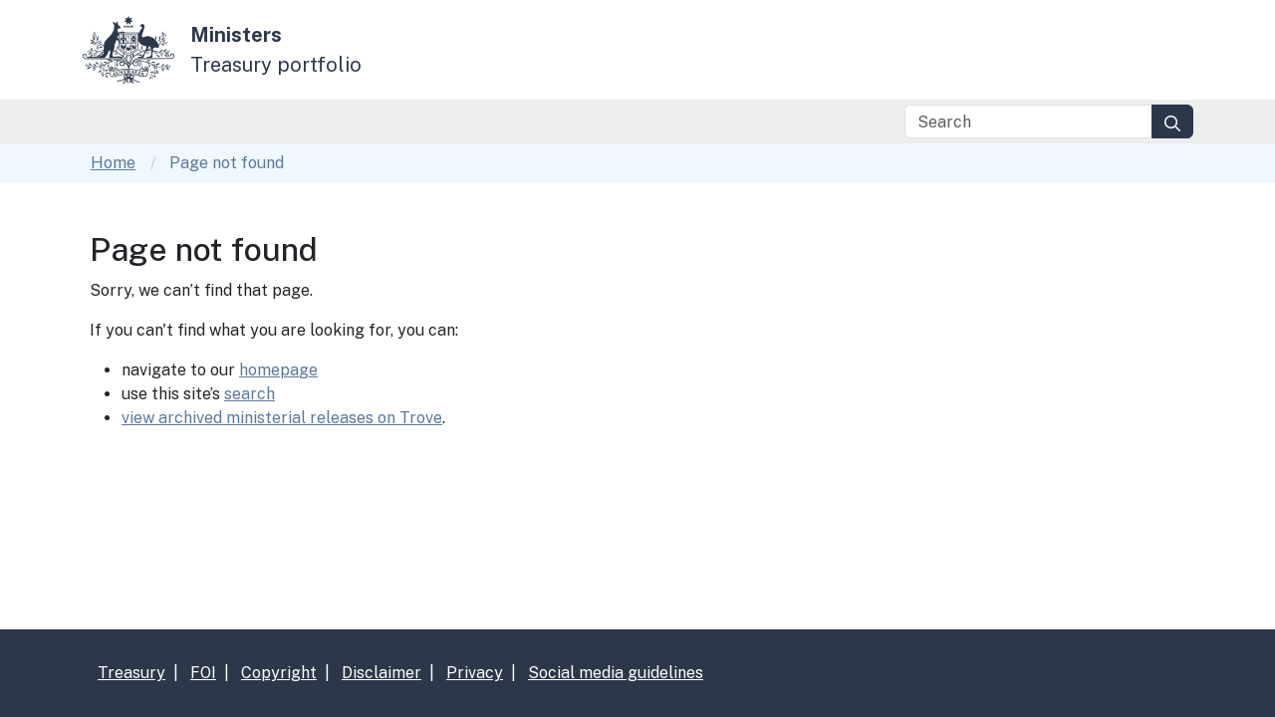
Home (113, 162)
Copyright (279, 672)
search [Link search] (249, 393)
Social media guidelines (615, 672)
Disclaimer (381, 672)
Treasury (131, 672)
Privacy (474, 672)
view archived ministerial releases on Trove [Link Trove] (282, 417)
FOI (203, 672)
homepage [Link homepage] (278, 369)
